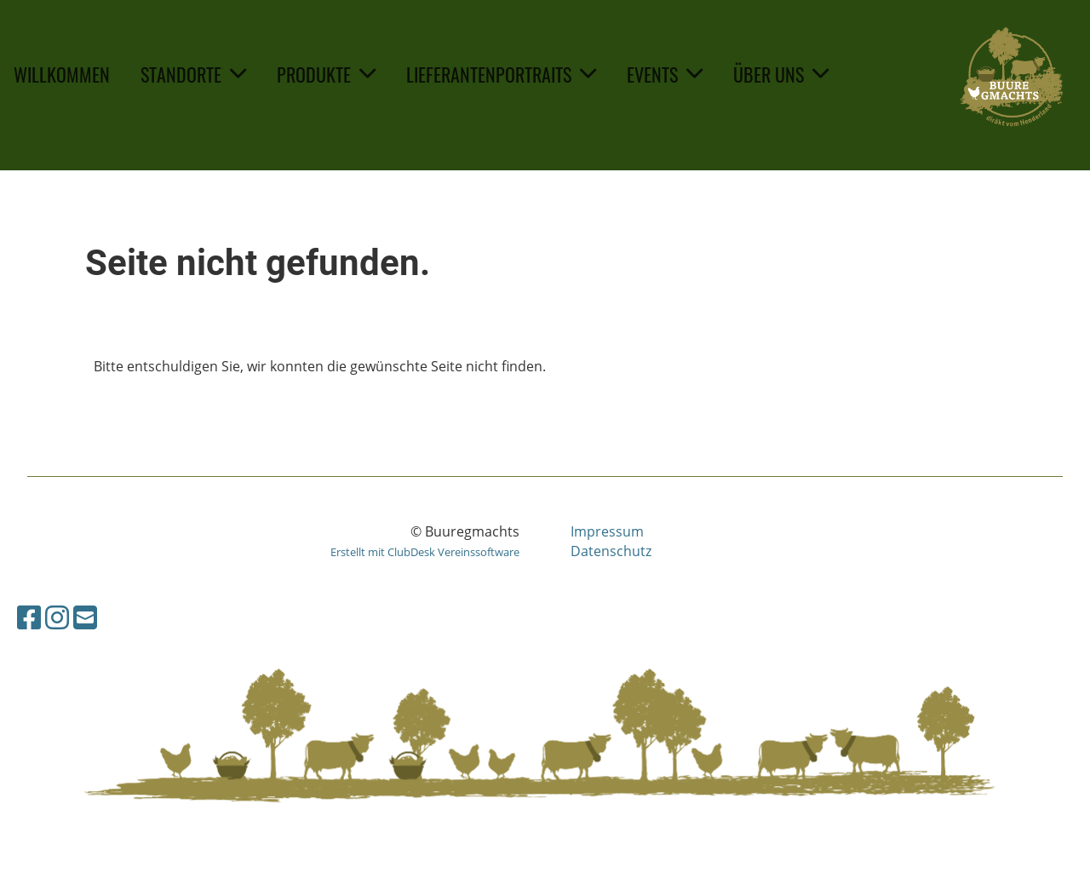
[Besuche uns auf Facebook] (29, 617)
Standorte (193, 74)
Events (665, 74)
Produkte (326, 74)
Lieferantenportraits (501, 74)
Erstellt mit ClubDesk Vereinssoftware (424, 552)
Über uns (781, 74)
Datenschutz (611, 551)
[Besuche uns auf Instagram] (57, 617)
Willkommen (62, 74)
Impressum (607, 531)
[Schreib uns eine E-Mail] (85, 617)
